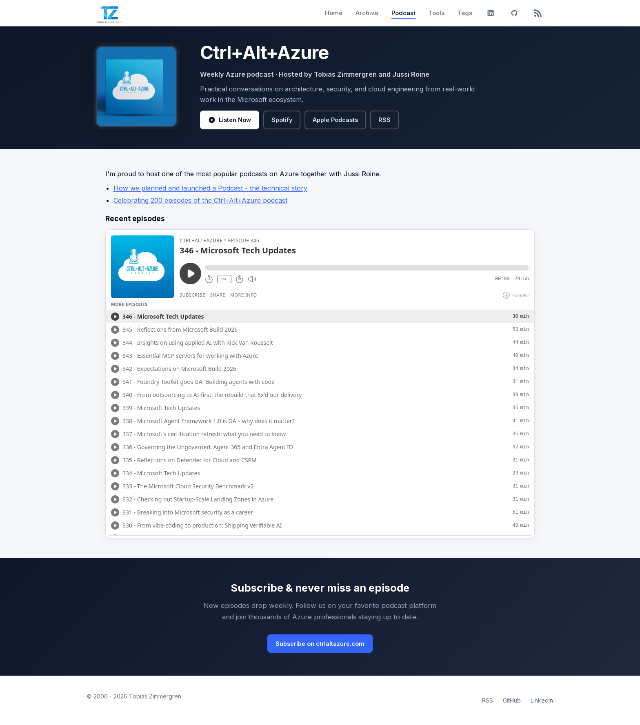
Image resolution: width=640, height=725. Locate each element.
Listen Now (229, 120)
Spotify (281, 119)
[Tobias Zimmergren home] (109, 13)
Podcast (403, 13)
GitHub (512, 700)
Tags (465, 13)
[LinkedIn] (490, 13)
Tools (436, 13)
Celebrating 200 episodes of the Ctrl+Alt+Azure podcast (200, 200)
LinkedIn (542, 700)
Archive (367, 13)
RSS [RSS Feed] (487, 700)
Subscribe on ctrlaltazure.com (320, 643)
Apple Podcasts (335, 119)
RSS (384, 119)
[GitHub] (514, 13)
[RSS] (538, 13)
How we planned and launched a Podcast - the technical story (210, 188)
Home (333, 13)
